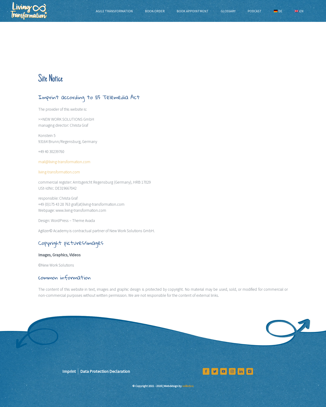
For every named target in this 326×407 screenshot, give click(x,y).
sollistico (188, 386)
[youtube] (223, 371)
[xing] (249, 371)
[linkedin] (241, 371)
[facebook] (206, 371)
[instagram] (232, 371)
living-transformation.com (59, 171)
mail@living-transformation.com (64, 161)
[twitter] (214, 371)
